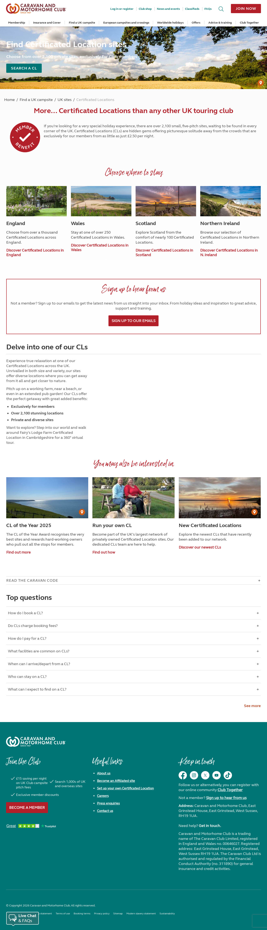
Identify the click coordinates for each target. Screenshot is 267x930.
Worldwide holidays (170, 22)
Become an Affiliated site (116, 781)
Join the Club (23, 764)
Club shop (145, 9)
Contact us (105, 811)
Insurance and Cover (47, 22)
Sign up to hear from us (226, 797)
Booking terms (82, 913)
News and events (168, 9)
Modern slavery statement (141, 913)
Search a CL (24, 68)
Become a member (27, 807)
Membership (16, 22)
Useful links (107, 764)
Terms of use (63, 913)
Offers (196, 22)
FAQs (208, 9)
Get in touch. (210, 825)
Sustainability (167, 913)
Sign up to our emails (133, 320)
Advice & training (220, 22)
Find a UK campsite (82, 22)
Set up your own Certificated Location (125, 788)
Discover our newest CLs (200, 547)
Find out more (18, 552)
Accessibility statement (39, 913)
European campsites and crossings (126, 22)
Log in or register (122, 9)
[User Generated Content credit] (261, 83)
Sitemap (118, 913)
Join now (246, 8)
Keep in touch (196, 764)
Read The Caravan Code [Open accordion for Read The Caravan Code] (32, 580)
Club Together (249, 22)
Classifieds (192, 9)
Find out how (103, 552)
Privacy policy (102, 913)
